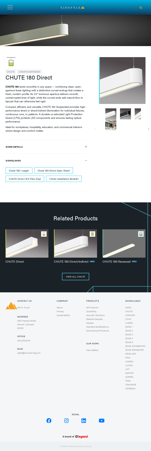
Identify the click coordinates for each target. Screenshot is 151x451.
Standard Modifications (97, 326)
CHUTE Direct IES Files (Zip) (25, 179)
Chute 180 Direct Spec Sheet (54, 170)
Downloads (46, 160)
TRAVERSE (130, 384)
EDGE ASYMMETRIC (135, 346)
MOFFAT (129, 373)
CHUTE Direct (15, 261)
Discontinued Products (97, 330)
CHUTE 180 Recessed (120, 261)
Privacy (60, 311)
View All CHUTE (75, 276)
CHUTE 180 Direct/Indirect (74, 261)
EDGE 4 (129, 338)
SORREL (129, 376)
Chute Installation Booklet (63, 179)
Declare (90, 322)
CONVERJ (130, 315)
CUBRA (129, 322)
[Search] (141, 7)
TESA (128, 380)
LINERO (129, 361)
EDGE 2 (129, 330)
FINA (127, 357)
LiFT (127, 369)
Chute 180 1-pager (19, 170)
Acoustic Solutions (95, 315)
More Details (46, 146)
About (60, 307)
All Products (92, 307)
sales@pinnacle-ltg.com (29, 352)
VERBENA (130, 388)
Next (148, 128)
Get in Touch (23, 307)
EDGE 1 (128, 326)
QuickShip (91, 311)
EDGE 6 (129, 342)
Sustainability (63, 315)
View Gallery (92, 350)
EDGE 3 (129, 334)
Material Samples (94, 319)
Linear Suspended (29, 71)
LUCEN (129, 365)
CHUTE (10, 71)
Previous (96, 128)
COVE (128, 319)
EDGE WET (130, 353)
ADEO (128, 307)
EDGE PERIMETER (134, 349)
